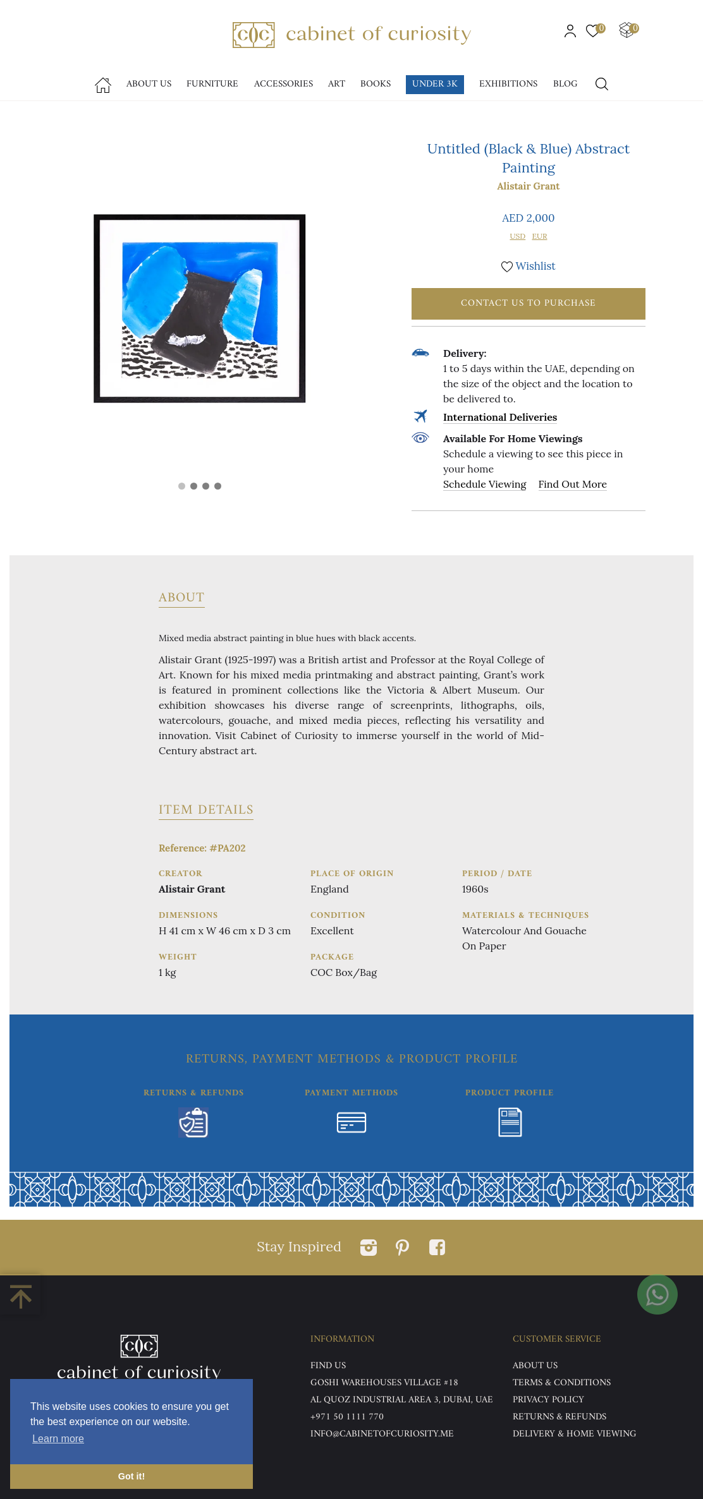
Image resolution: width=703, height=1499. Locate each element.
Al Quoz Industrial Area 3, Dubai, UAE (401, 1400)
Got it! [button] (131, 1476)
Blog (565, 84)
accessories (283, 84)
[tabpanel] (200, 309)
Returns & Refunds (559, 1417)
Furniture (212, 84)
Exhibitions (508, 84)
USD (517, 236)
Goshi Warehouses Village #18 (384, 1383)
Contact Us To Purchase (528, 303)
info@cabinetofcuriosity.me (382, 1434)
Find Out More (573, 484)
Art (336, 84)
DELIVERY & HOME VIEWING (575, 1434)
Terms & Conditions (562, 1383)
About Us (148, 84)
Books (375, 84)
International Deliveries (500, 417)
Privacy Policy (548, 1400)
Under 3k (435, 84)
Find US (328, 1366)
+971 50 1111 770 (347, 1417)
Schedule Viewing (484, 484)
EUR (539, 236)
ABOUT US (535, 1366)
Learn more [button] (58, 1438)
